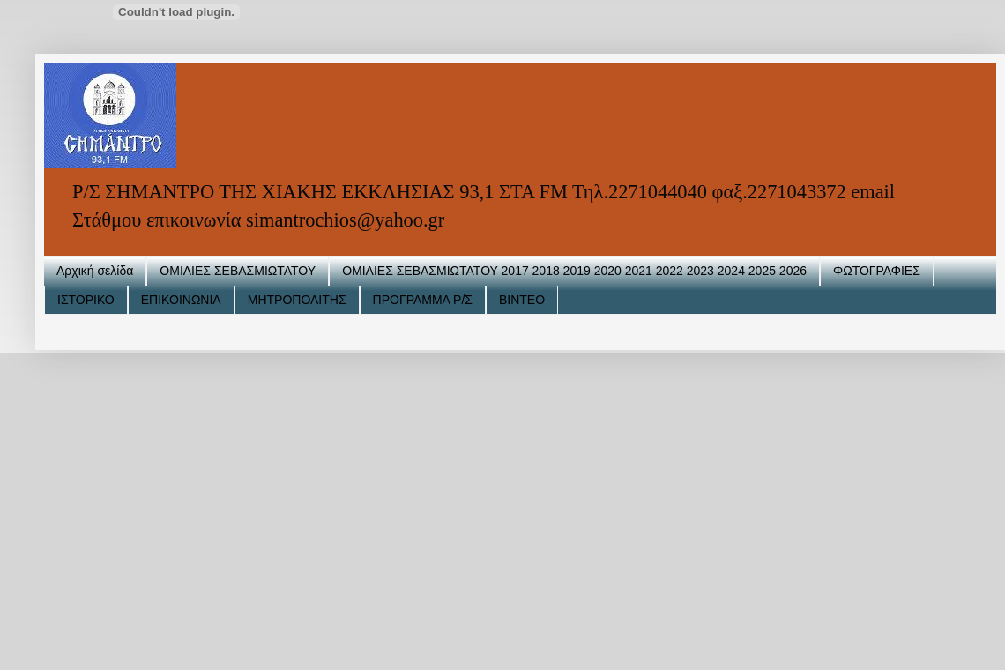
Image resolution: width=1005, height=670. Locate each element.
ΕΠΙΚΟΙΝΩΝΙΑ (181, 300)
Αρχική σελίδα (94, 271)
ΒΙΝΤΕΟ (522, 300)
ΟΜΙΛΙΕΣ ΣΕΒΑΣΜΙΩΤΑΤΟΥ (238, 271)
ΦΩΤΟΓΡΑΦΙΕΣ (876, 271)
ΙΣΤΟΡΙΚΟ (86, 300)
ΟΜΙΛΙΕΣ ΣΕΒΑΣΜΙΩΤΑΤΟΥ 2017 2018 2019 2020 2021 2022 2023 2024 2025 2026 (574, 271)
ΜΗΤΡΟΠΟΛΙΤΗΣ (297, 300)
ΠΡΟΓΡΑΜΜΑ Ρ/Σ (423, 300)
